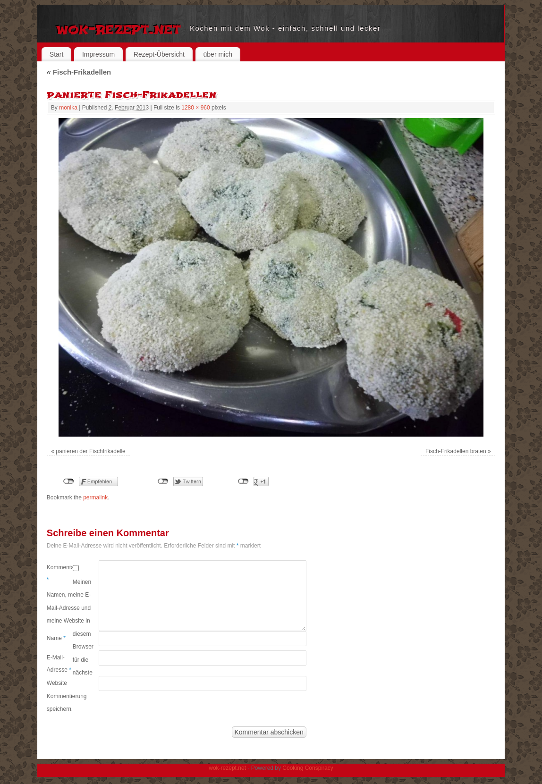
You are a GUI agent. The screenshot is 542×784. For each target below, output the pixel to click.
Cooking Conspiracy (307, 768)
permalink (95, 497)
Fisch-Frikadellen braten (455, 451)
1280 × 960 (195, 107)
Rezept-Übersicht (159, 54)
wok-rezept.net (118, 28)
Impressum (98, 54)
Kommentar (60, 573)
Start (57, 54)
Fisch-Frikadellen (79, 72)
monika (68, 107)
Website (57, 683)
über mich (217, 54)
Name (56, 638)
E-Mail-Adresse (59, 663)
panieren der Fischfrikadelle (90, 451)
